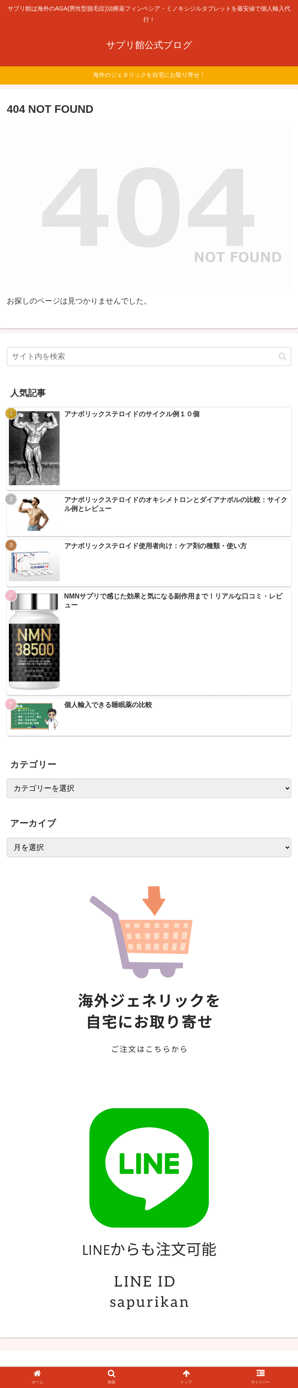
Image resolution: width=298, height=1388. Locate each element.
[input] (149, 356)
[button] (282, 356)
